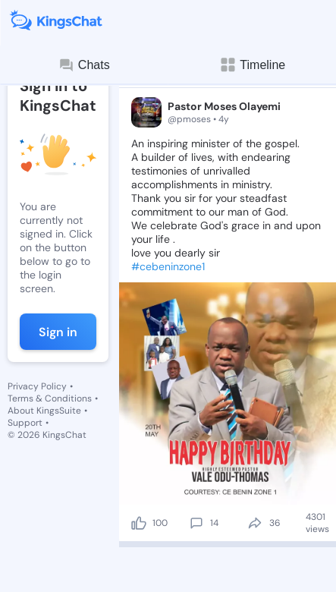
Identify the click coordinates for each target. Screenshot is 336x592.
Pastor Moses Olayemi (224, 106)
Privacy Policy (37, 386)
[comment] (196, 523)
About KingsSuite (44, 411)
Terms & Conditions (50, 398)
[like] (138, 523)
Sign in (58, 332)
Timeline (251, 64)
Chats (84, 65)
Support (25, 423)
